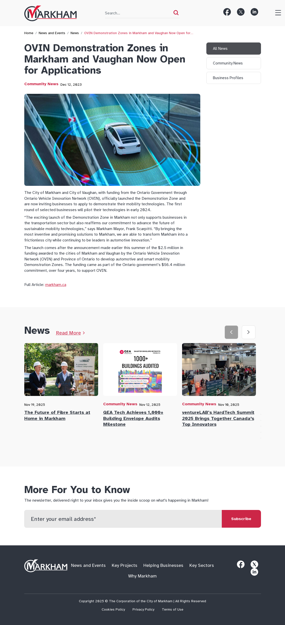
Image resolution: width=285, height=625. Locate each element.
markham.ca (55, 284)
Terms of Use (172, 610)
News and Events (52, 33)
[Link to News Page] (70, 333)
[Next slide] (248, 332)
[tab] (63, 383)
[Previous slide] (231, 332)
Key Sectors (201, 565)
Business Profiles (228, 78)
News (75, 33)
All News (220, 48)
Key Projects (124, 565)
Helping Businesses (163, 565)
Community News (41, 83)
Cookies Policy (113, 610)
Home (28, 33)
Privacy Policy (143, 610)
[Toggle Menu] (276, 12)
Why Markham (142, 576)
